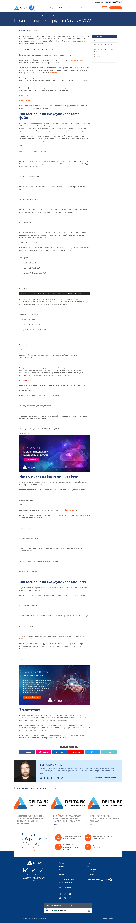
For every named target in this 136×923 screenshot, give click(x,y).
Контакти (84, 8)
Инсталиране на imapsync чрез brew (103, 50)
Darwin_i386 (23, 95)
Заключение (98, 60)
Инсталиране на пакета (101, 41)
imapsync (57, 55)
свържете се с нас (67, 735)
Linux (26, 16)
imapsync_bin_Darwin (77, 60)
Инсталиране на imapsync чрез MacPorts (103, 55)
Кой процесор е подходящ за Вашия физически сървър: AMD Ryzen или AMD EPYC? (67, 818)
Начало (16, 16)
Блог (77, 8)
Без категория (20, 814)
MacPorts (47, 590)
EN (110, 2)
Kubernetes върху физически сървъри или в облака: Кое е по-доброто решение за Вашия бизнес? (30, 820)
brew (40, 485)
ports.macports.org (26, 638)
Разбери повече (39, 851)
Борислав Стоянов (25, 30)
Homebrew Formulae (68, 510)
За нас (71, 8)
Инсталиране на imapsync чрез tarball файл (103, 45)
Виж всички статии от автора (106, 778)
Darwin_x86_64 (24, 101)
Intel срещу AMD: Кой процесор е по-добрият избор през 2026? (104, 818)
